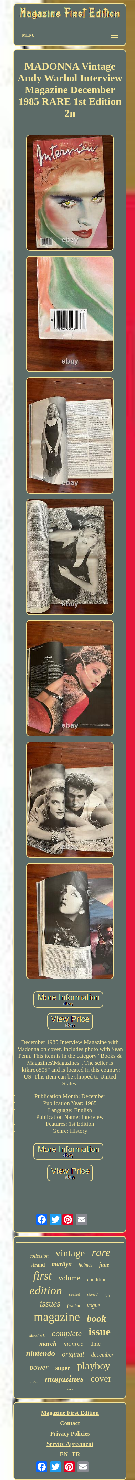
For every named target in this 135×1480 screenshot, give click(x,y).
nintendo (40, 1353)
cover (101, 1378)
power (39, 1367)
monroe (73, 1343)
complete (67, 1333)
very (70, 1389)
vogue (93, 1305)
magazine (57, 1317)
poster (33, 1382)
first (42, 1276)
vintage (70, 1253)
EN (64, 1454)
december (102, 1354)
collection (39, 1256)
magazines (64, 1379)
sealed (74, 1294)
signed (92, 1294)
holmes (85, 1265)
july (108, 1295)
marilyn (62, 1264)
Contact (70, 1423)
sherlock (37, 1335)
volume (69, 1278)
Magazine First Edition (70, 1413)
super (62, 1367)
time (95, 1344)
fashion (73, 1305)
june (104, 1265)
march (48, 1343)
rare (101, 1252)
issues (50, 1303)
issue (100, 1332)
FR (76, 1454)
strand (38, 1265)
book (96, 1318)
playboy (94, 1365)
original (73, 1354)
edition (46, 1290)
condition (97, 1279)
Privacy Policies (70, 1433)
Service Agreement (69, 1444)
